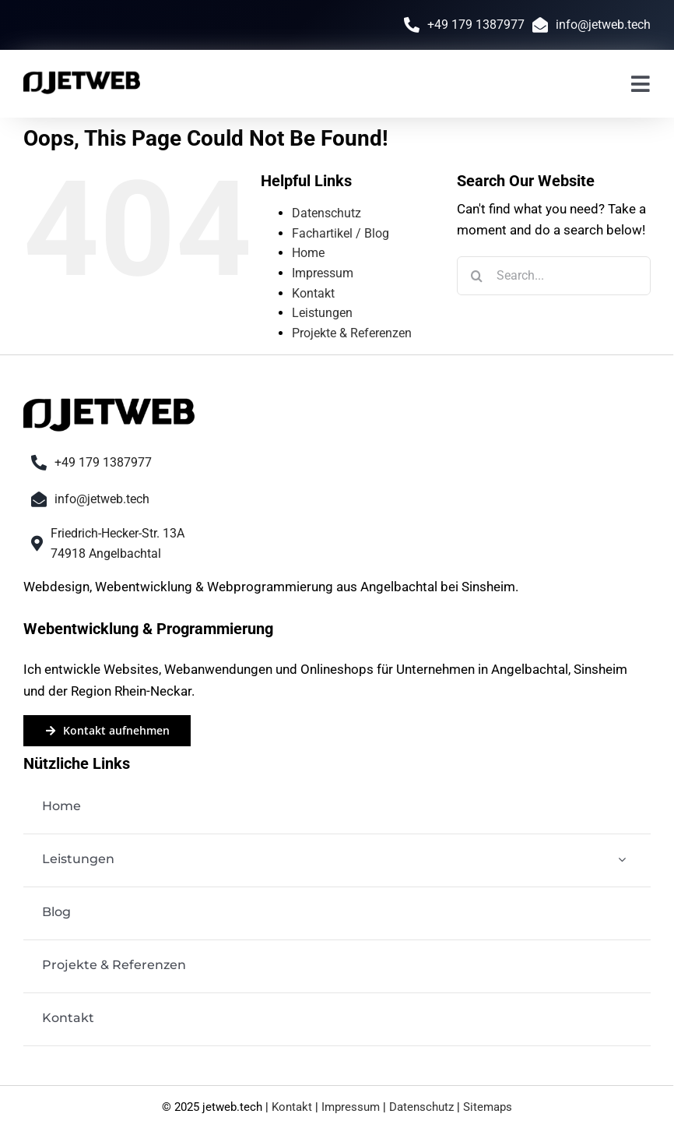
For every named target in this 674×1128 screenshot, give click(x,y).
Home (308, 252)
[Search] (476, 275)
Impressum (322, 273)
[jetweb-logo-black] (81, 75)
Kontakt (313, 293)
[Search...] (554, 275)
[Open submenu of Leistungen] (622, 859)
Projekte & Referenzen (352, 333)
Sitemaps (487, 1107)
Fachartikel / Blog (340, 233)
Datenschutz (326, 213)
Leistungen (322, 312)
